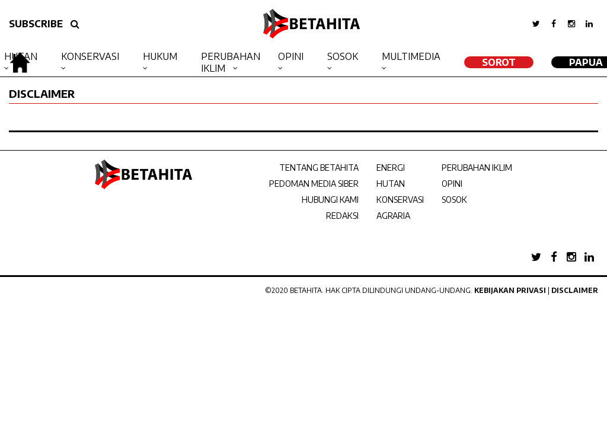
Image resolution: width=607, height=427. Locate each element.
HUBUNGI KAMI (330, 200)
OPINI (452, 184)
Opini (291, 56)
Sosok (342, 56)
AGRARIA (393, 216)
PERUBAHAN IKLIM (477, 167)
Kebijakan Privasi (510, 290)
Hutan (20, 56)
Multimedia (411, 56)
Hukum (160, 56)
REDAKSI (342, 216)
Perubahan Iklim (230, 62)
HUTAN (390, 184)
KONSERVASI (400, 200)
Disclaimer (574, 290)
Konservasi (90, 56)
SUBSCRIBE (36, 24)
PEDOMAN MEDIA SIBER (314, 184)
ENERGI (390, 167)
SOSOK (454, 200)
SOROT (499, 62)
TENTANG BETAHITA (319, 167)
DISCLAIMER (42, 93)
